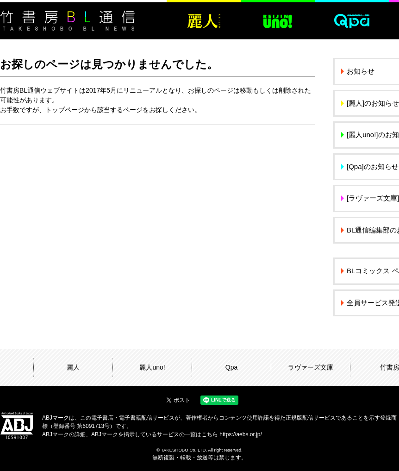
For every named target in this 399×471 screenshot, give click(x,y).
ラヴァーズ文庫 (310, 367)
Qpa (231, 367)
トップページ (64, 109)
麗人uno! (152, 367)
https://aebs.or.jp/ (240, 434)
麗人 (73, 367)
